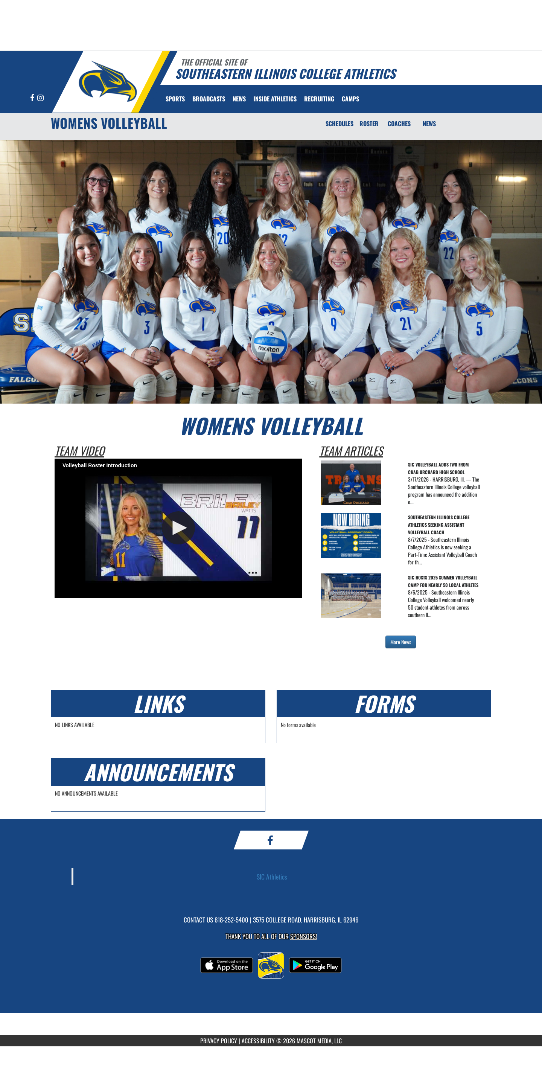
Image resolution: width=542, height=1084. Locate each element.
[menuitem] (209, 99)
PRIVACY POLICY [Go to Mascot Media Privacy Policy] (218, 1040)
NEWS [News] (429, 123)
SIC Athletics (272, 876)
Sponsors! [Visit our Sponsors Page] (303, 936)
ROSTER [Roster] (369, 123)
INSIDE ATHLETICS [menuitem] (275, 98)
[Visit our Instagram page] (40, 98)
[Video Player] (178, 528)
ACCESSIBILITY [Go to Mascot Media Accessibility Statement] (258, 1040)
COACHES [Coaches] (399, 123)
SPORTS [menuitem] (175, 98)
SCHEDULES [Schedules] (339, 123)
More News (400, 642)
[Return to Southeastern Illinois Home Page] (107, 81)
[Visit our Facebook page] (32, 98)
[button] (178, 527)
